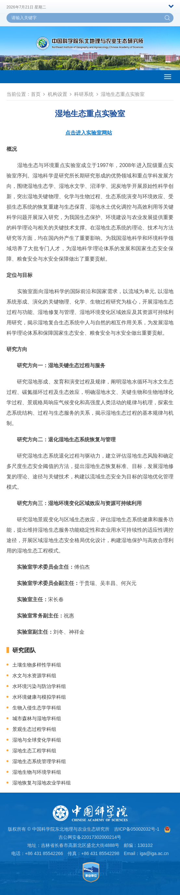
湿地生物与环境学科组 (36, 772)
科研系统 (84, 94)
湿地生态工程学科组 (34, 750)
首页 (36, 94)
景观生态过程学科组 (34, 729)
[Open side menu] (168, 76)
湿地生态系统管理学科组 (39, 761)
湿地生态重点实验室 (123, 94)
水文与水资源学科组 (34, 675)
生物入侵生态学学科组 (36, 707)
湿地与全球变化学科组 (36, 740)
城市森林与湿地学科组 (36, 718)
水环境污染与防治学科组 (39, 686)
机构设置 (57, 94)
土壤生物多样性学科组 (36, 665)
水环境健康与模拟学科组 (39, 697)
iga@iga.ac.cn (154, 853)
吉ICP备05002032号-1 (137, 829)
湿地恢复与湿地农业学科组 (41, 782)
